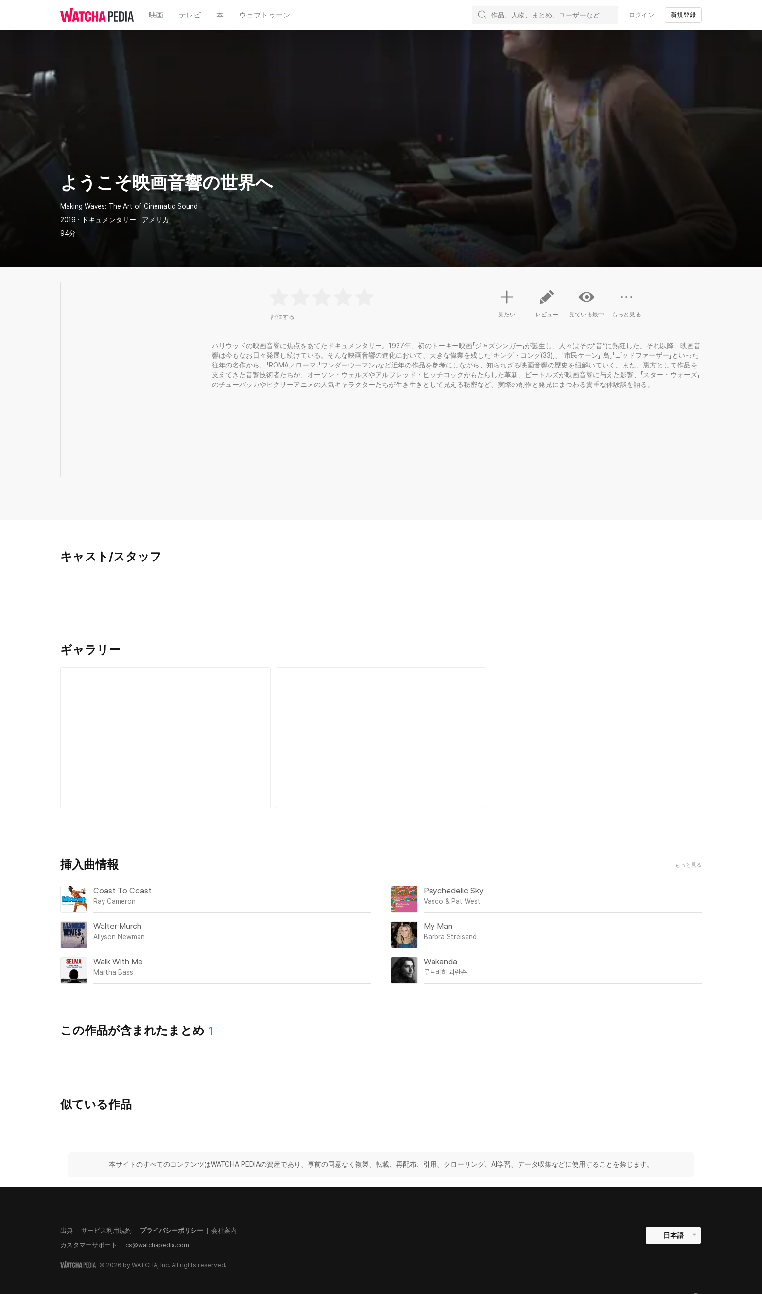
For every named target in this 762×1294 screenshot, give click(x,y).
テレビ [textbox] (190, 15)
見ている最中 (586, 303)
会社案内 (224, 1230)
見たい (507, 302)
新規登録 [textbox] (683, 14)
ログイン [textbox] (641, 14)
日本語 (673, 1235)
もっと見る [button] (626, 307)
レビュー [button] (546, 307)
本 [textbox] (220, 15)
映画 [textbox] (156, 15)
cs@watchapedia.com (157, 1245)
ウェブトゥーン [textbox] (264, 15)
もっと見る (688, 865)
